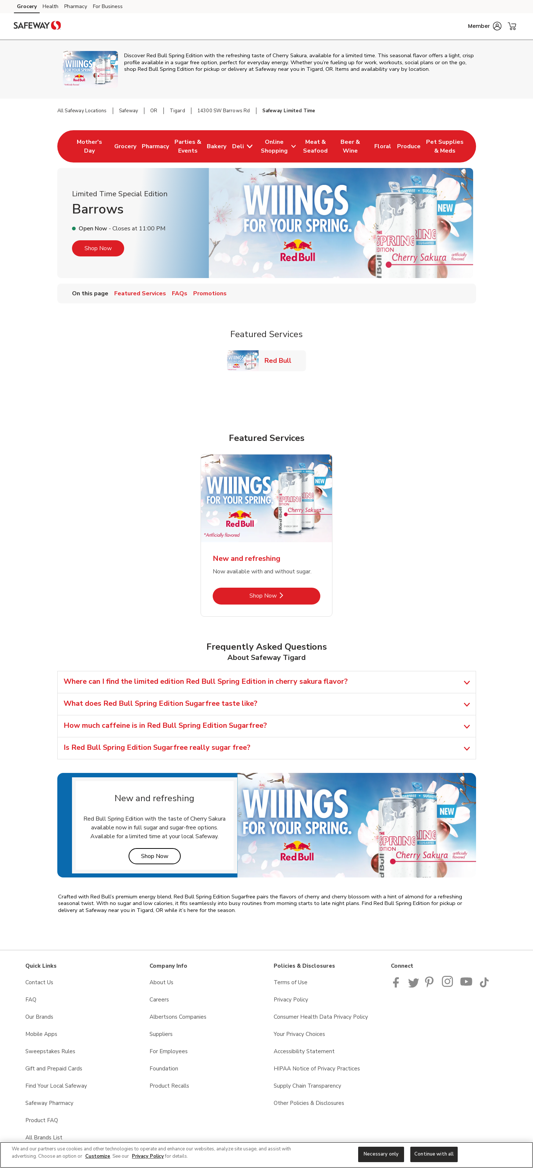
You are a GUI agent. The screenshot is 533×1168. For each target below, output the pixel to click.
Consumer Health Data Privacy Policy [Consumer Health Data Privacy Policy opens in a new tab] (321, 1017)
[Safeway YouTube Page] (466, 985)
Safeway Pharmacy (49, 1103)
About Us (161, 982)
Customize (97, 1156)
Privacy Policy (148, 1156)
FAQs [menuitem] (179, 293)
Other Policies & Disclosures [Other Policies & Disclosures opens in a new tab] (309, 1103)
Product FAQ (41, 1120)
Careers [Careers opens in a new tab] (159, 999)
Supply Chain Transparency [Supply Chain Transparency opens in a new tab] (307, 1085)
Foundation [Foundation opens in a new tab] (164, 1068)
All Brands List (43, 1137)
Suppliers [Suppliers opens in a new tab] (161, 1034)
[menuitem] (89, 146)
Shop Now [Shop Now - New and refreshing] (284, 595)
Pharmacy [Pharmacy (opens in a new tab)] (75, 6)
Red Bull (280, 360)
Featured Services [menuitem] (140, 293)
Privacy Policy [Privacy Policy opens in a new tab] (291, 999)
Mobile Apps (41, 1034)
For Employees (169, 1051)
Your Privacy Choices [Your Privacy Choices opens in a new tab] (299, 1034)
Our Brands (39, 1017)
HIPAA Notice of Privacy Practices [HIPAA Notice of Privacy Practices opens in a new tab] (317, 1068)
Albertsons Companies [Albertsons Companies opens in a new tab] (178, 1017)
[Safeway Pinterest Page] (430, 985)
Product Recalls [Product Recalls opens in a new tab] (169, 1085)
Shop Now (98, 248)
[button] (485, 26)
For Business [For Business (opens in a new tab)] (108, 6)
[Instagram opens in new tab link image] (448, 985)
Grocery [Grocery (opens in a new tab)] (27, 6)
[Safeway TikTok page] (484, 985)
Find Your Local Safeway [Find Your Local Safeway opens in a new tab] (56, 1085)
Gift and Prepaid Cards (53, 1068)
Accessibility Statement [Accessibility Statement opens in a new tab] (304, 1051)
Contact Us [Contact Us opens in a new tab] (39, 982)
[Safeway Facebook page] (397, 985)
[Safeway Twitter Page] (413, 985)
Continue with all (434, 1154)
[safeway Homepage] (37, 26)
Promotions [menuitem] (210, 293)
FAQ (30, 999)
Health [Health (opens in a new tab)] (50, 6)
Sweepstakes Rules (50, 1051)
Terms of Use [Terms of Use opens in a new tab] (290, 982)
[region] (266, 1155)
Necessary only (381, 1154)
